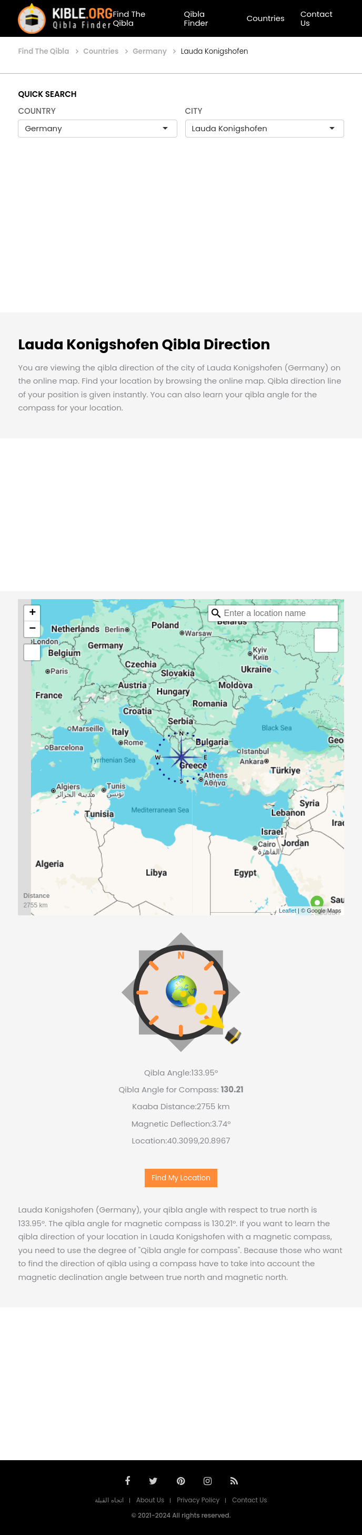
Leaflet (287, 910)
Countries (266, 18)
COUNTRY (37, 110)
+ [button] (32, 613)
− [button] (32, 629)
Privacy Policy (198, 1499)
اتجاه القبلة (109, 1499)
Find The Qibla (129, 18)
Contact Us (316, 18)
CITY (194, 110)
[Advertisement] (181, 236)
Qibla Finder (196, 18)
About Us (150, 1499)
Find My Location (181, 1178)
